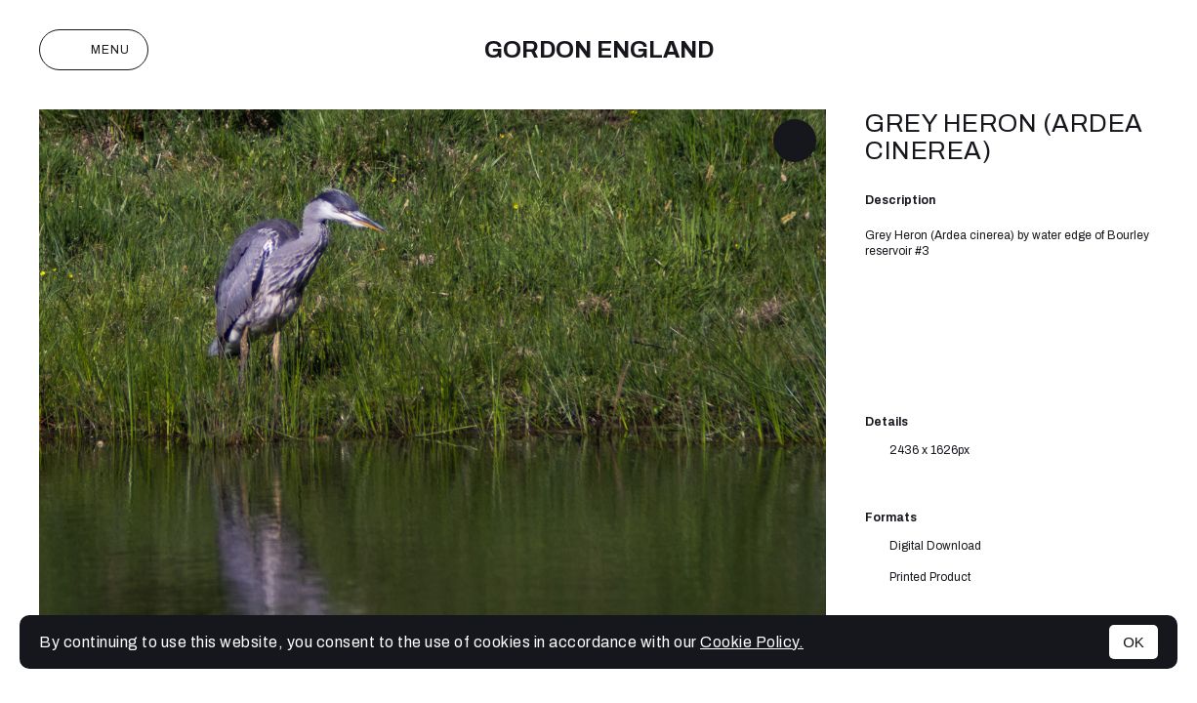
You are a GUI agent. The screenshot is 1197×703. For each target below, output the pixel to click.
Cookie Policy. (752, 642)
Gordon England (599, 49)
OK (1133, 642)
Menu (94, 50)
